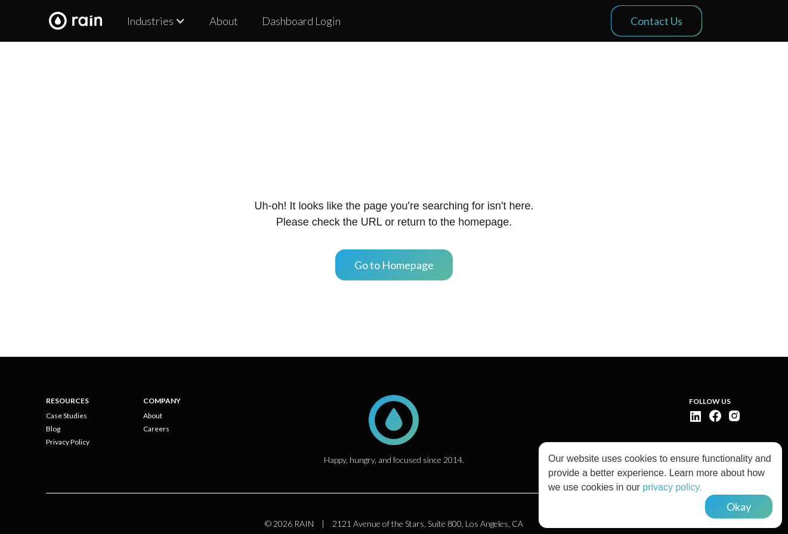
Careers (156, 429)
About (223, 20)
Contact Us (656, 20)
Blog (53, 429)
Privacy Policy (67, 442)
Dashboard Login (301, 20)
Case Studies (66, 416)
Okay (739, 506)
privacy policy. (672, 487)
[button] (156, 21)
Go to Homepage (394, 264)
